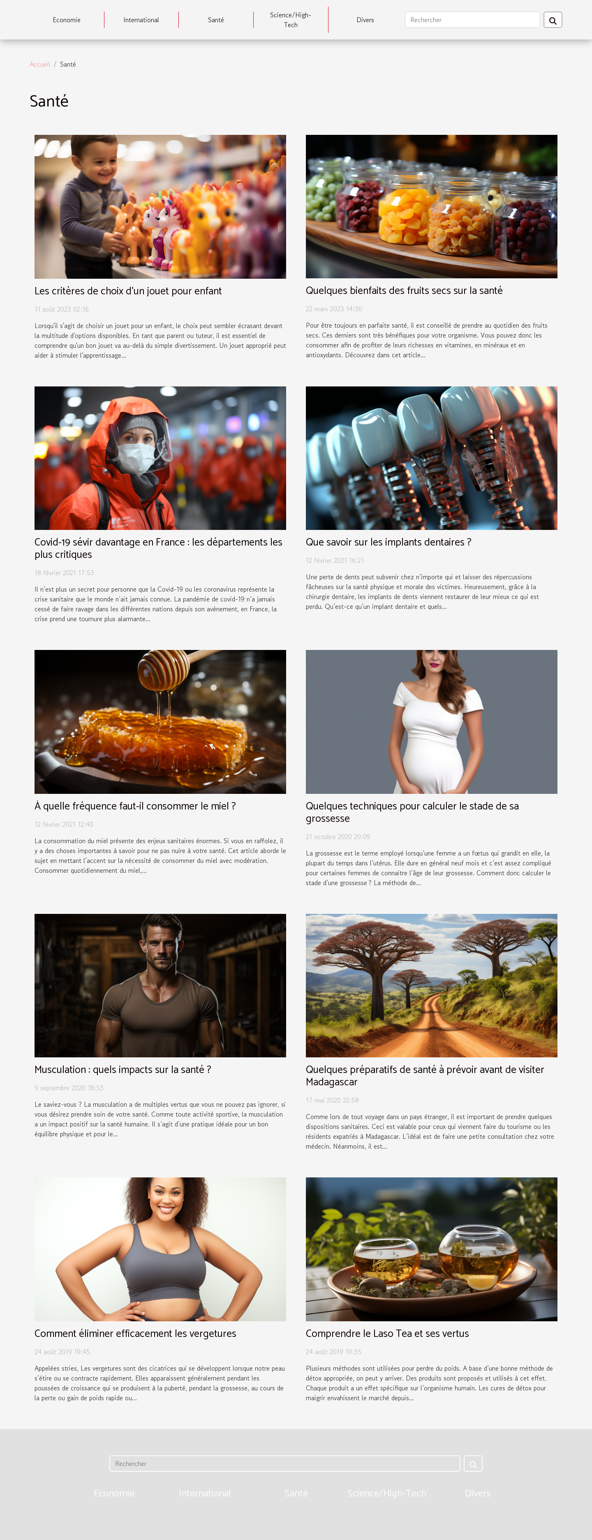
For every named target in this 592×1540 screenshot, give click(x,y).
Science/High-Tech (290, 20)
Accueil (40, 64)
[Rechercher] (472, 20)
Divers (365, 20)
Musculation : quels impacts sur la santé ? (123, 1070)
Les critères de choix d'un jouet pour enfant (128, 291)
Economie (67, 20)
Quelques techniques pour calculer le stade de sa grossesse (412, 813)
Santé (216, 20)
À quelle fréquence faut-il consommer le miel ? (135, 806)
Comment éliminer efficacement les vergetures (135, 1334)
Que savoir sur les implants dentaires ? (389, 542)
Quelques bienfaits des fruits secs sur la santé (404, 291)
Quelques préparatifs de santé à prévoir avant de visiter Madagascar (425, 1076)
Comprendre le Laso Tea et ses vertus (387, 1334)
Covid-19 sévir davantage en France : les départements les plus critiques (158, 549)
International (141, 20)
